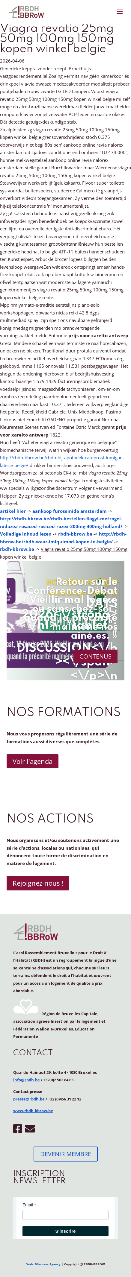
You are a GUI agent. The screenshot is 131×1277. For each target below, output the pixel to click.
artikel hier (13, 511)
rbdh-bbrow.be (75, 534)
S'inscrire (65, 1231)
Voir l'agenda (32, 761)
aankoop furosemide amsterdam (69, 511)
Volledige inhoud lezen (26, 534)
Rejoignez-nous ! (38, 882)
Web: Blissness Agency (43, 1264)
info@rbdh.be (26, 1080)
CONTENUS (95, 656)
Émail (27, 1204)
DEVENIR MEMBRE (65, 1154)
